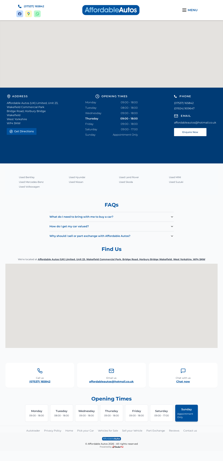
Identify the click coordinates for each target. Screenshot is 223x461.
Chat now (183, 381)
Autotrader (33, 430)
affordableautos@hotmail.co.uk (111, 381)
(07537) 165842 (39, 381)
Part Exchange (155, 430)
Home (69, 430)
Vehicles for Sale (108, 430)
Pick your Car (85, 430)
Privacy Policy (52, 430)
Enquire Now (190, 132)
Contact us (190, 430)
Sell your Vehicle (132, 430)
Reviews (174, 430)
